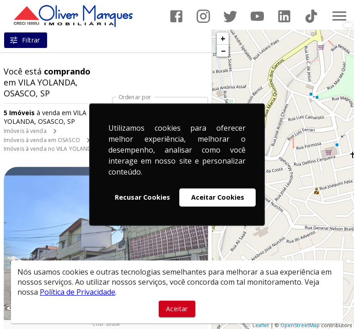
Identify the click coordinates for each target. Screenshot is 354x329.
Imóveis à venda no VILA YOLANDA (50, 149)
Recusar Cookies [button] (142, 197)
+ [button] (222, 38)
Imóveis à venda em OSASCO (42, 140)
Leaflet (260, 325)
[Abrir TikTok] (311, 16)
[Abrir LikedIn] (284, 16)
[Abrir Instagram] (203, 16)
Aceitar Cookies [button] (217, 197)
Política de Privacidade (77, 292)
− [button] (223, 50)
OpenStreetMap (300, 325)
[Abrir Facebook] (176, 16)
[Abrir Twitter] (230, 16)
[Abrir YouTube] (257, 16)
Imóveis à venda (25, 131)
